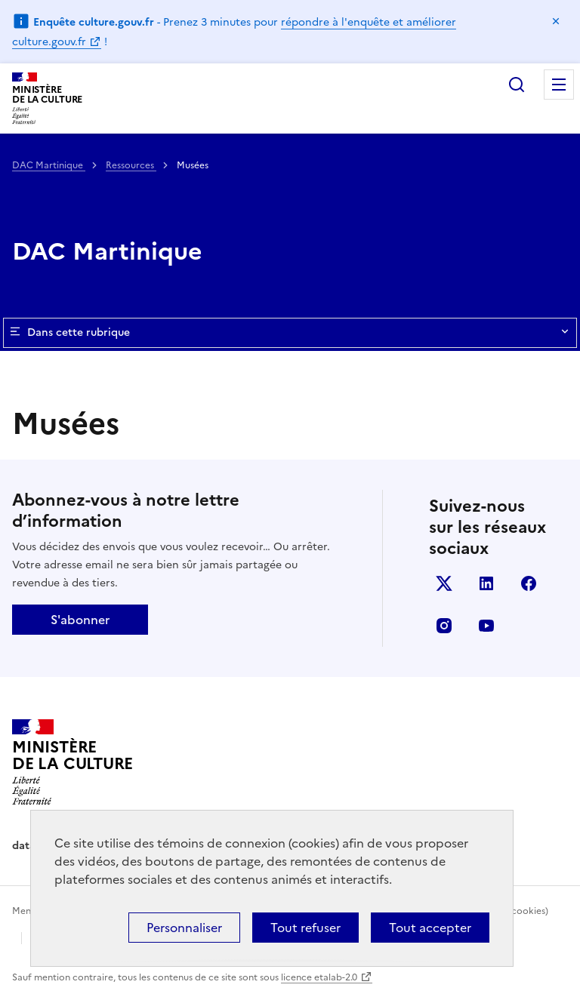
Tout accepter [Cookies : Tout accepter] (430, 928)
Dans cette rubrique (290, 333)
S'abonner (80, 620)
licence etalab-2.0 (319, 977)
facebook (529, 583)
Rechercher (516, 84)
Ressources (131, 165)
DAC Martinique (48, 165)
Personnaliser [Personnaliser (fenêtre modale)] (184, 928)
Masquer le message (556, 21)
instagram (444, 626)
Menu (559, 84)
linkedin (486, 583)
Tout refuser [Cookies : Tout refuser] (305, 928)
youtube (486, 626)
